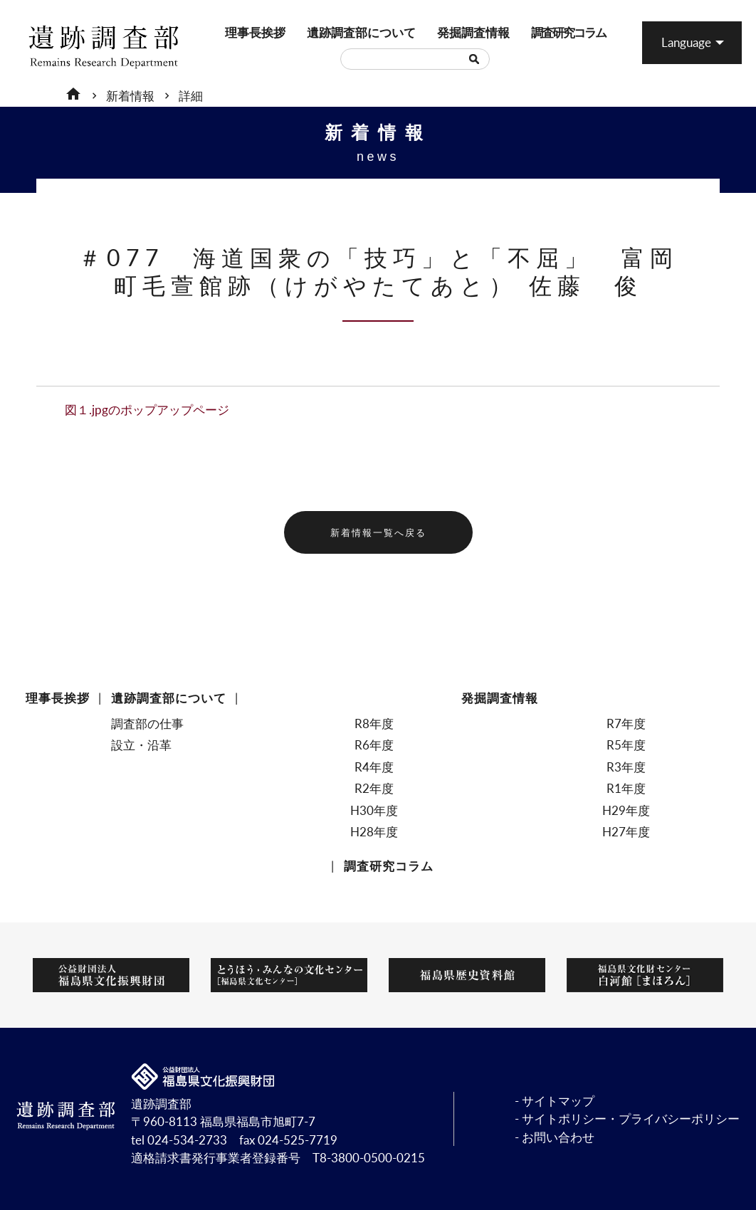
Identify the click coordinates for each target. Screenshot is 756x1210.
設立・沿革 (141, 744)
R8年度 (374, 723)
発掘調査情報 (444, 32)
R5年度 (626, 744)
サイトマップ (558, 1100)
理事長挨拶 (231, 32)
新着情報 (130, 95)
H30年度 (374, 810)
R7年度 (626, 723)
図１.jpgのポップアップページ (147, 409)
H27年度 (626, 831)
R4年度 (374, 766)
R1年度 (626, 788)
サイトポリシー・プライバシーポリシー (631, 1118)
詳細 (191, 95)
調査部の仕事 (147, 723)
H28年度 (374, 831)
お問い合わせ (558, 1137)
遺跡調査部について (318, 32)
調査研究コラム (538, 32)
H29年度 (626, 810)
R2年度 (374, 788)
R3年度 (626, 766)
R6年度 (374, 744)
